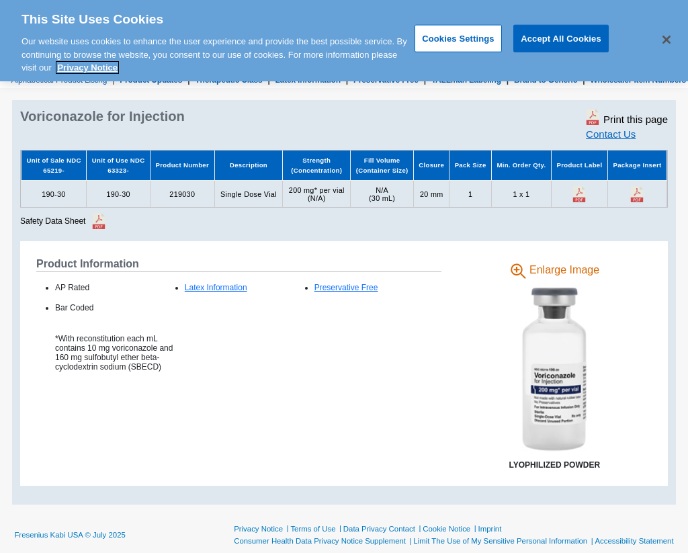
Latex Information (308, 80)
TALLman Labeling (466, 80)
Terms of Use (312, 529)
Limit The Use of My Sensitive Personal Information (500, 541)
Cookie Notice (446, 529)
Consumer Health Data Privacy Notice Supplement (320, 541)
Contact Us (611, 134)
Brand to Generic (545, 80)
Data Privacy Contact (379, 529)
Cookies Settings (458, 34)
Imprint (490, 529)
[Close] (666, 35)
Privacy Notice (258, 529)
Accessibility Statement (634, 541)
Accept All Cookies (561, 34)
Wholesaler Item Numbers (638, 80)
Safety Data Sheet (52, 221)
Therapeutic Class (228, 80)
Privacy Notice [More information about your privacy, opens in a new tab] (87, 63)
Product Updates (151, 80)
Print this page (627, 117)
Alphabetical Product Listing (59, 80)
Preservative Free (386, 80)
